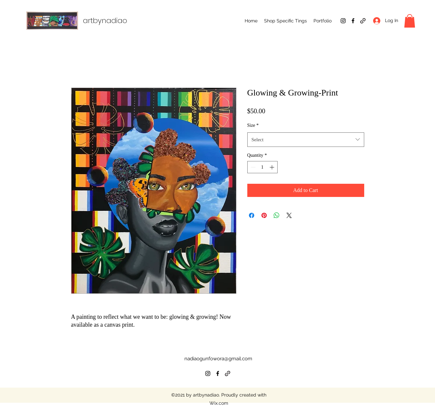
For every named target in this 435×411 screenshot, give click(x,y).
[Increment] (272, 167)
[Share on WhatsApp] (277, 215)
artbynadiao (105, 20)
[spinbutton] (262, 167)
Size (253, 125)
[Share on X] (289, 215)
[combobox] (305, 139)
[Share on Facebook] (252, 215)
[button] (285, 21)
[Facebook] (353, 20)
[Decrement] (252, 167)
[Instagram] (343, 20)
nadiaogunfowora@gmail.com (218, 359)
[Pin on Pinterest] (264, 215)
